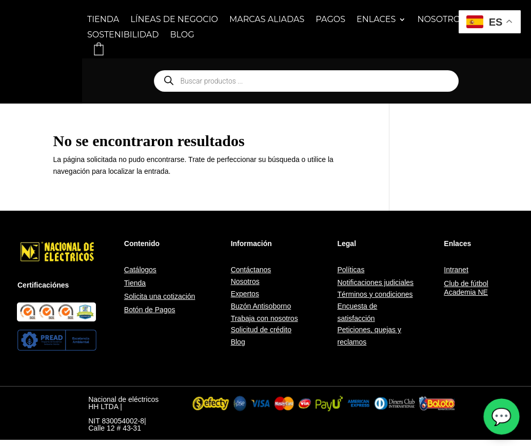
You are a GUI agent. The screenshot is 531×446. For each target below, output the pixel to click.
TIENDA (103, 20)
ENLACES (376, 20)
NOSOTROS (441, 20)
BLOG (182, 35)
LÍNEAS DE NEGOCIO (174, 20)
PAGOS (330, 20)
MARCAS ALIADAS (266, 20)
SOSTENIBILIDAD (123, 35)
